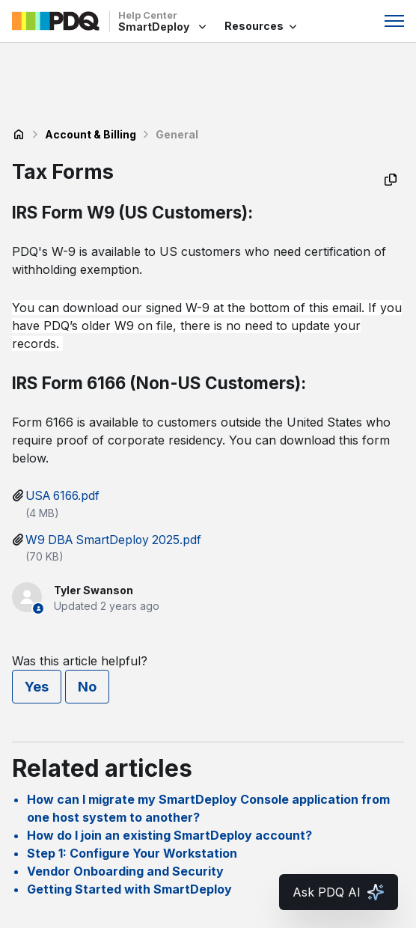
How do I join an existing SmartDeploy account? (169, 835)
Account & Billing (90, 134)
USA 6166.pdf (62, 496)
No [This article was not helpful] (87, 687)
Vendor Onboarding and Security (125, 871)
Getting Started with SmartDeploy (129, 889)
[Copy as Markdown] (390, 179)
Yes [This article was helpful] (37, 687)
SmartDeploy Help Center (18, 134)
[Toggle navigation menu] (394, 21)
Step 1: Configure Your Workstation (132, 853)
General (177, 134)
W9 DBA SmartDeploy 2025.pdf (113, 540)
